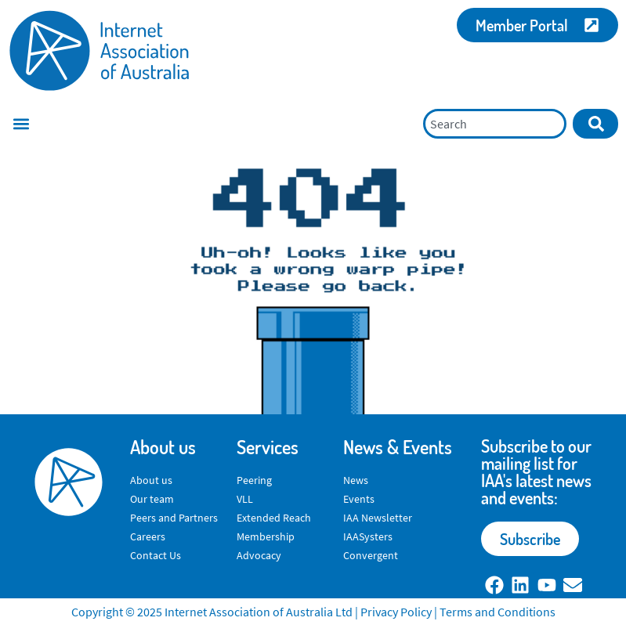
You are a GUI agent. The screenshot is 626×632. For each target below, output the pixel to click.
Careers (147, 536)
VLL (245, 498)
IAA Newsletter (377, 517)
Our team (152, 498)
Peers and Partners (174, 517)
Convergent (370, 555)
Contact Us (155, 555)
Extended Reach (274, 517)
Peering (254, 480)
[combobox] (494, 124)
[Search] (595, 124)
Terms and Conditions (497, 611)
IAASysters (368, 536)
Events (359, 498)
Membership (266, 536)
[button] (21, 124)
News (355, 480)
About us (151, 480)
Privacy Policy (396, 611)
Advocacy (259, 555)
